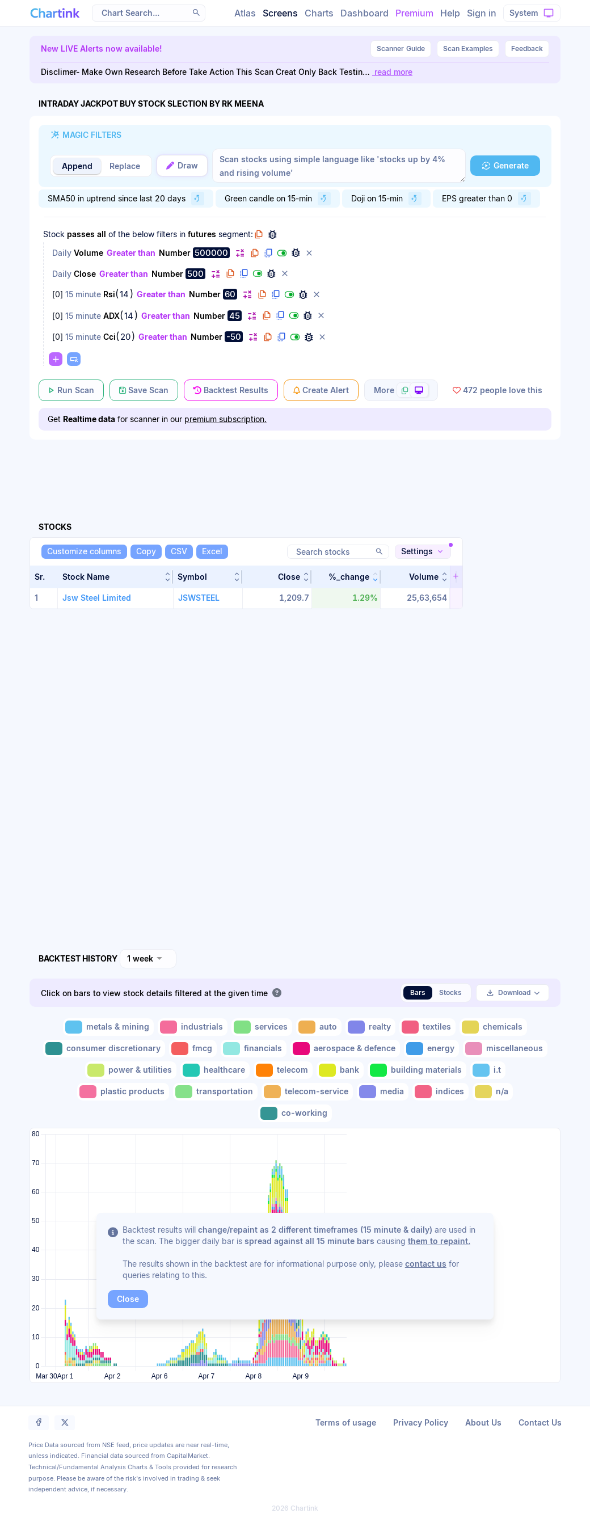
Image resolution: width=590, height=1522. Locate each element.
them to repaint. (439, 1241)
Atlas (245, 13)
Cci (109, 336)
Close (85, 274)
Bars (417, 992)
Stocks (450, 992)
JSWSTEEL (199, 597)
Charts (319, 13)
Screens (280, 13)
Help (450, 13)
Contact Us (540, 1422)
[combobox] (148, 958)
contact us (425, 1263)
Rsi (109, 294)
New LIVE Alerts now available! (101, 48)
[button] (196, 12)
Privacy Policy (420, 1422)
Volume (88, 253)
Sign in (481, 13)
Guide (401, 48)
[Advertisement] (295, 467)
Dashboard (364, 13)
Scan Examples (468, 48)
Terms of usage (345, 1422)
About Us (483, 1422)
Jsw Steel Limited (96, 597)
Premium (414, 13)
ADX (111, 316)
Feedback (527, 48)
